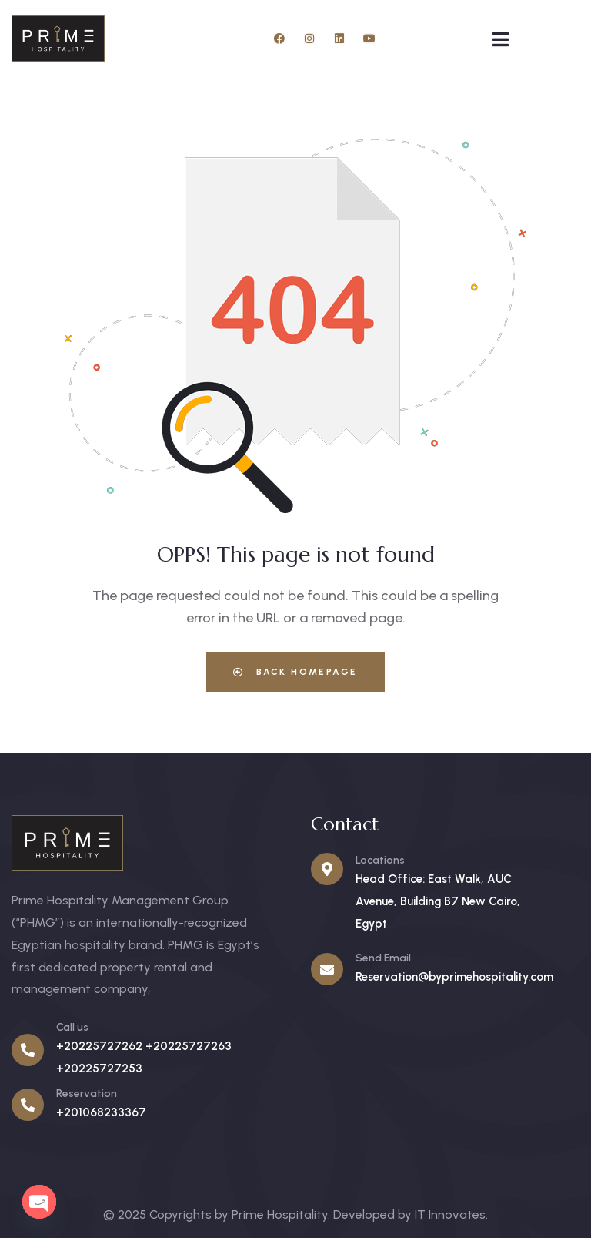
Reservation (86, 1093)
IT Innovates (450, 1214)
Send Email (383, 958)
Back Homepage (295, 671)
